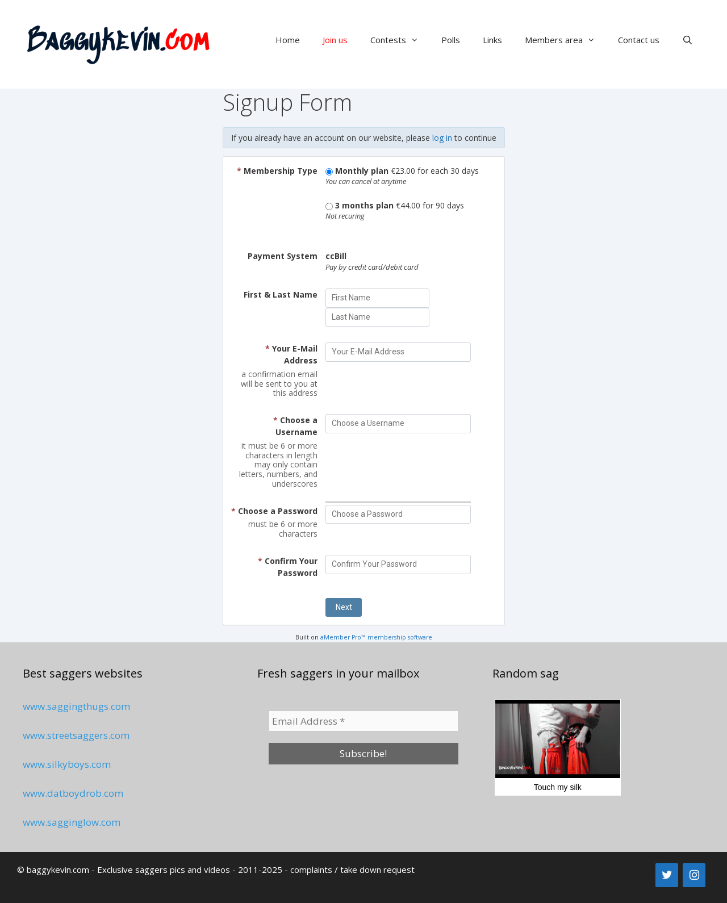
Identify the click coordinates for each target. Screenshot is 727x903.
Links (492, 39)
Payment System (282, 255)
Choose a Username (295, 426)
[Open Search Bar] (687, 40)
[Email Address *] (363, 721)
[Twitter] (666, 875)
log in (442, 137)
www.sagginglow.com (71, 822)
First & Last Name (280, 294)
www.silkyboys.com (67, 764)
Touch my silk (557, 746)
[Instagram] (694, 875)
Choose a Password (274, 510)
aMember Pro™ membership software (376, 637)
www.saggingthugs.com (76, 706)
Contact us (638, 39)
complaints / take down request (352, 869)
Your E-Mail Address (291, 354)
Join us (335, 39)
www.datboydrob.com (73, 793)
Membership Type (277, 170)
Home (287, 39)
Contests (400, 40)
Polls (450, 39)
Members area (566, 40)
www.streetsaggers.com (76, 735)
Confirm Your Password (287, 566)
